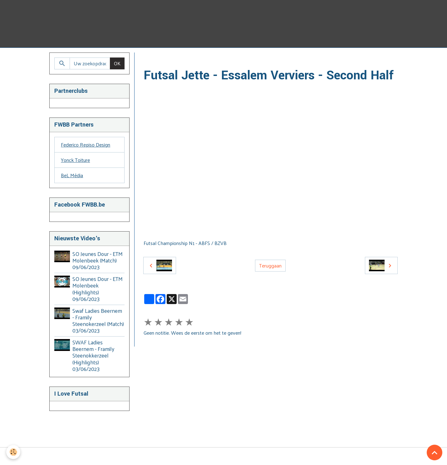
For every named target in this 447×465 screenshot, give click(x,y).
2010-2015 (226, 59)
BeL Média (72, 175)
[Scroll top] (434, 452)
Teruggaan (270, 265)
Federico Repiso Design (85, 144)
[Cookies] (13, 452)
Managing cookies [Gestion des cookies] (224, 456)
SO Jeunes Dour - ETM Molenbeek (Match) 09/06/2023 (97, 260)
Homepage (155, 59)
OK (117, 63)
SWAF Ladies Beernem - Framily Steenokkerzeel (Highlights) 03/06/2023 (93, 355)
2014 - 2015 (256, 59)
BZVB (202, 59)
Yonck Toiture (75, 159)
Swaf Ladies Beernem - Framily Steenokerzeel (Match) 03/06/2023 (98, 320)
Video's (181, 59)
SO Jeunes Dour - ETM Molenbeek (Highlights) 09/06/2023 (97, 288)
